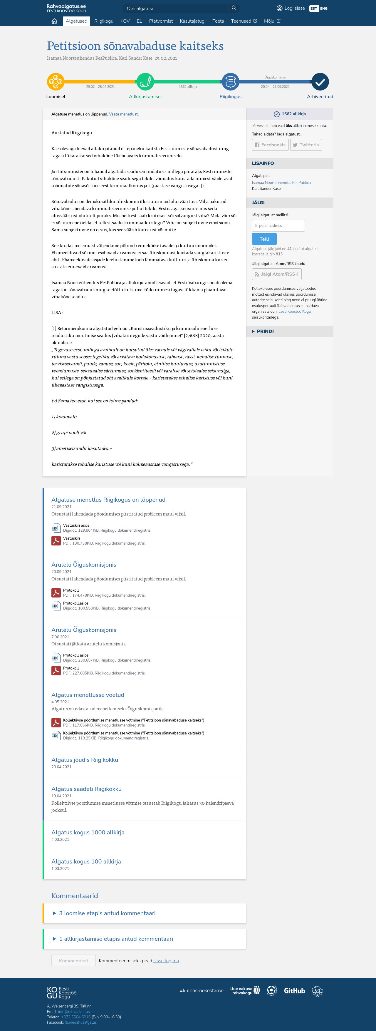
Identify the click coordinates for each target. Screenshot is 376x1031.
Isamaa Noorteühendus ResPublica (281, 182)
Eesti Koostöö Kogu (294, 311)
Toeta (218, 21)
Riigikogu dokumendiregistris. (125, 530)
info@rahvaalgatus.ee (76, 1012)
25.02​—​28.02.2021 (100, 77)
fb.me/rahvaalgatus (81, 1022)
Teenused (241, 21)
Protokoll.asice (75, 603)
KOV (125, 21)
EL (139, 21)
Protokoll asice (75, 655)
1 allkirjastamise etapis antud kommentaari (116, 939)
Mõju (269, 21)
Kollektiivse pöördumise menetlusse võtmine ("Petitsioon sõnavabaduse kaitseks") (133, 720)
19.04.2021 (61, 796)
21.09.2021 (61, 507)
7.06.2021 (60, 637)
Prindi (265, 331)
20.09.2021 (61, 572)
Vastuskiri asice (76, 525)
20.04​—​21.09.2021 (275, 77)
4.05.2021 (60, 702)
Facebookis (273, 145)
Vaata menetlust (123, 114)
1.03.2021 (60, 868)
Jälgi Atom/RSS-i (279, 274)
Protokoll (71, 590)
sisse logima (166, 961)
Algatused (76, 21)
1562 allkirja (188, 77)
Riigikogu (103, 21)
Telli (264, 239)
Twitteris (309, 145)
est (313, 8)
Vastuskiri (71, 538)
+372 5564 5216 (76, 1017)
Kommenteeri (73, 961)
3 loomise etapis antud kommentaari (107, 913)
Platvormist (161, 21)
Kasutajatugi (192, 21)
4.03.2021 (60, 839)
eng (324, 8)
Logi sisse (295, 8)
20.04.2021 (61, 767)
